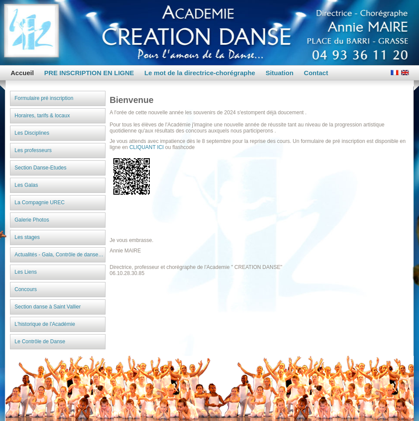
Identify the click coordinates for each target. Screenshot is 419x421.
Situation (280, 72)
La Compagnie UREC (40, 202)
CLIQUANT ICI (146, 147)
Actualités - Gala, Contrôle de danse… (59, 255)
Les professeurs (33, 150)
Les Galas (26, 185)
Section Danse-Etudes (40, 168)
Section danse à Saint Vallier (48, 307)
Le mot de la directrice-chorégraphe (200, 72)
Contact (316, 72)
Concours (26, 289)
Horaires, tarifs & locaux (42, 116)
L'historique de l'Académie (45, 324)
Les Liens (26, 272)
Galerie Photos (32, 220)
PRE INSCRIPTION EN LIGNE (89, 72)
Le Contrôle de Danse (40, 341)
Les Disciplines (32, 133)
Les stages (27, 237)
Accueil (22, 72)
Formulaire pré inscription (44, 98)
